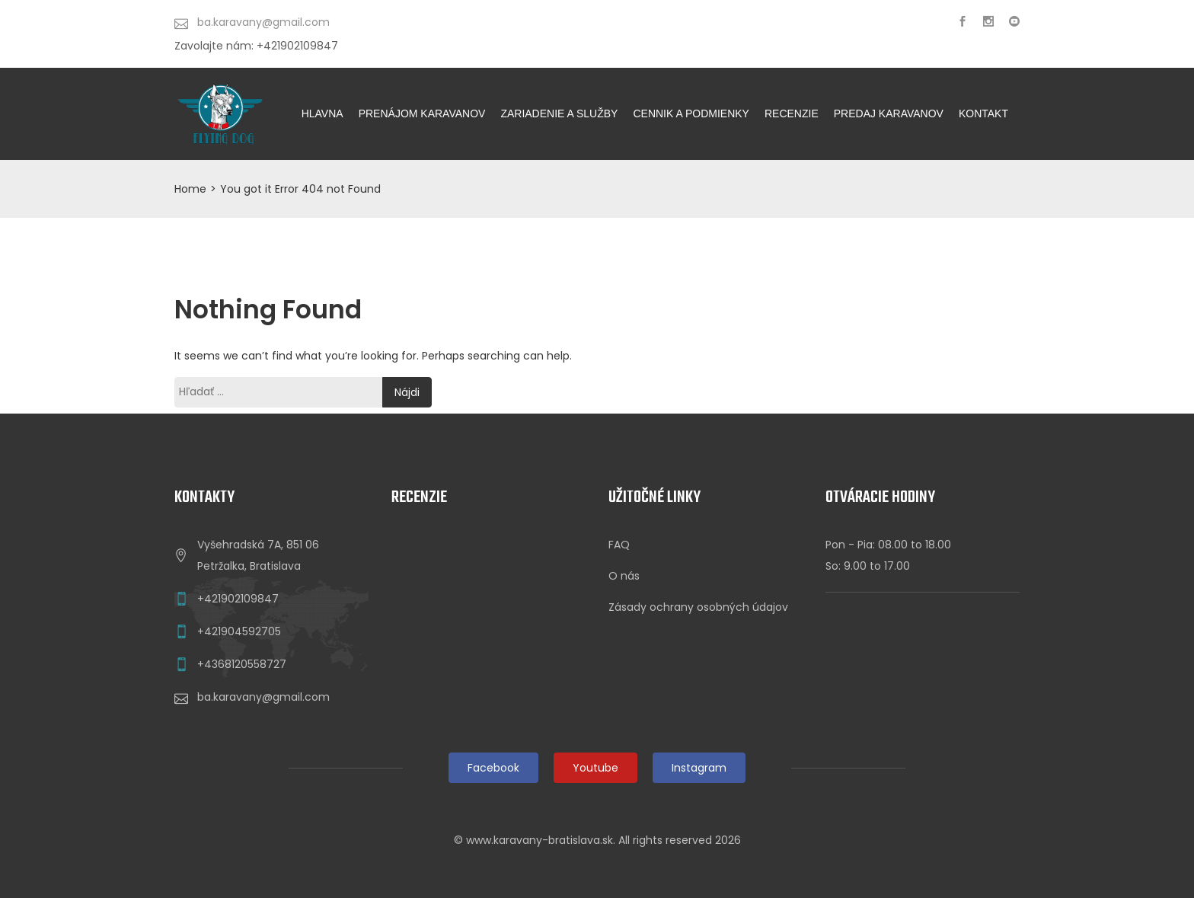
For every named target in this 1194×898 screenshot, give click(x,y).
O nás (624, 575)
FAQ (619, 544)
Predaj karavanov (888, 113)
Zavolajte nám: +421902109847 (256, 45)
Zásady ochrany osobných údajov (698, 607)
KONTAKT (983, 113)
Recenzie (792, 113)
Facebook (493, 767)
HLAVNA (322, 113)
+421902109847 (238, 598)
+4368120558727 (241, 664)
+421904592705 (239, 631)
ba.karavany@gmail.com (263, 697)
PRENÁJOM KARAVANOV (422, 113)
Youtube (595, 767)
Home (190, 189)
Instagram (699, 767)
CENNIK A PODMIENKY (691, 113)
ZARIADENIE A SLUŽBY (559, 113)
